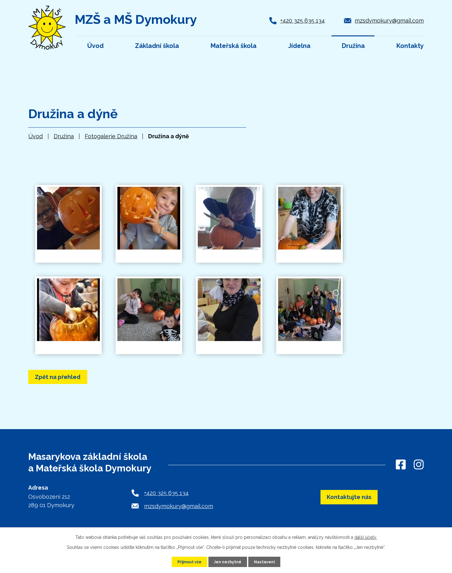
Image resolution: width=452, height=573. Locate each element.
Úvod (35, 136)
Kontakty (410, 46)
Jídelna (299, 46)
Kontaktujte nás (349, 501)
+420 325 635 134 (302, 20)
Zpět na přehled (69, 378)
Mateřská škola (233, 46)
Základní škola (157, 46)
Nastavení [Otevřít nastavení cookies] (267, 561)
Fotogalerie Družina (111, 136)
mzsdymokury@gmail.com (389, 20)
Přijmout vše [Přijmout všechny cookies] (187, 561)
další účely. (365, 536)
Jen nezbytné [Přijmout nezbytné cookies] (228, 561)
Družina (64, 136)
